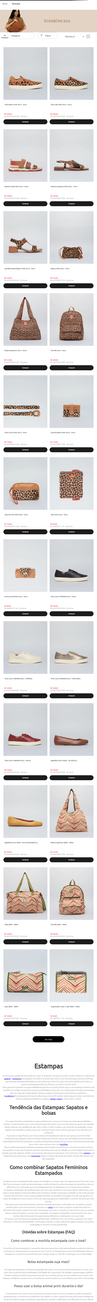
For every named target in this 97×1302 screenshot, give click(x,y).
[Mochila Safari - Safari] (72, 906)
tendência (9, 1096)
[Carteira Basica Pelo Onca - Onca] (72, 414)
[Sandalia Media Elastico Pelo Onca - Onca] (25, 250)
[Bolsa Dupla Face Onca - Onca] (25, 332)
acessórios (17, 1078)
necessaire (35, 1156)
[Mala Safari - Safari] (25, 906)
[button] (25, 121)
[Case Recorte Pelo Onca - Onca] (25, 496)
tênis (50, 1207)
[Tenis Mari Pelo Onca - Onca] (72, 86)
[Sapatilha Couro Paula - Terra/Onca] (72, 742)
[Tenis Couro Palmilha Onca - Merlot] (25, 742)
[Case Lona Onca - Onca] (72, 496)
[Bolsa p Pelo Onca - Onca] (72, 250)
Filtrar (48, 35)
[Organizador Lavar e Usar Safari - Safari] (72, 988)
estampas (16, 3)
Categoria (15, 35)
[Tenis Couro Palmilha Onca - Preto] (72, 578)
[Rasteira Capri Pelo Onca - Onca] (25, 168)
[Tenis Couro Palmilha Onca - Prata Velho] (72, 660)
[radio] (88, 36)
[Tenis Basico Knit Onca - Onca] (25, 86)
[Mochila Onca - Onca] (72, 332)
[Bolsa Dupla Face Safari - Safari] (72, 824)
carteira (86, 1153)
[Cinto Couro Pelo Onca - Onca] (25, 414)
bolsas (53, 1098)
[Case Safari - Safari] (25, 988)
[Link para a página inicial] (4, 3)
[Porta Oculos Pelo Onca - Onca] (25, 578)
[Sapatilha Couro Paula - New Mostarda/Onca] (25, 824)
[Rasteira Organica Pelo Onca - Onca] (72, 168)
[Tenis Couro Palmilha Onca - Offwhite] (25, 660)
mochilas (64, 1144)
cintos (59, 1098)
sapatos (7, 1078)
